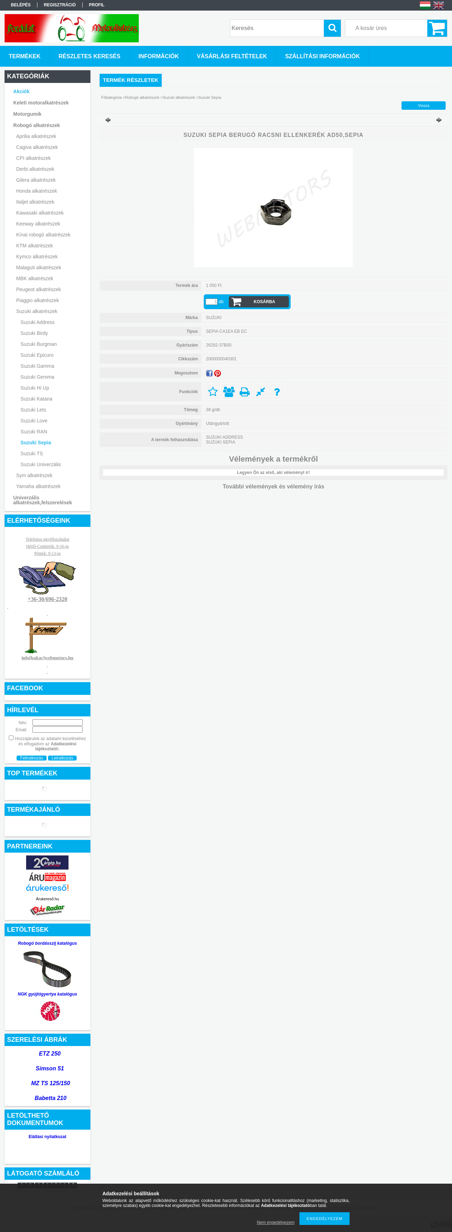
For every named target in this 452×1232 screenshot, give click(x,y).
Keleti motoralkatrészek (41, 103)
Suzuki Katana (36, 399)
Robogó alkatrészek (36, 125)
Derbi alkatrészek (35, 169)
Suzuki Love (33, 420)
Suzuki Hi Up (34, 388)
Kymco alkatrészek (37, 256)
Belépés (21, 4)
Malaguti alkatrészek (38, 267)
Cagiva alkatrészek (37, 147)
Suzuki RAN (33, 431)
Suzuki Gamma (37, 366)
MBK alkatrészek (34, 278)
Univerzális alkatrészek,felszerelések (42, 500)
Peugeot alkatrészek (38, 289)
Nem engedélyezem (276, 1222)
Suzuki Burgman (38, 344)
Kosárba (264, 301)
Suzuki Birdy (34, 333)
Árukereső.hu (47, 899)
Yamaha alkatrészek (38, 486)
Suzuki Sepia (35, 442)
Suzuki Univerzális (40, 464)
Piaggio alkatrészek (37, 300)
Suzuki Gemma (37, 377)
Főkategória (111, 97)
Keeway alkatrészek (38, 224)
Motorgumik (27, 114)
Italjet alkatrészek (35, 202)
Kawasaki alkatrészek (40, 213)
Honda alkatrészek (36, 191)
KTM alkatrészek (34, 245)
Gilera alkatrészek (36, 180)
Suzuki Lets (33, 410)
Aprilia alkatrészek (36, 136)
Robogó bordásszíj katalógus (47, 943)
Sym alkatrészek (34, 475)
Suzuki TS (31, 453)
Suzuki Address (37, 322)
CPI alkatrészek (33, 158)
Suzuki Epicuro (36, 355)
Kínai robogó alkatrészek (43, 235)
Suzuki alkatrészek (37, 311)
